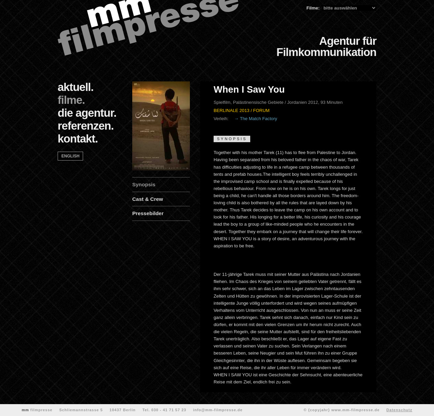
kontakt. (78, 138)
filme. (71, 100)
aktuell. (76, 87)
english (70, 156)
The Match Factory (258, 118)
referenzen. (86, 125)
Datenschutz (399, 410)
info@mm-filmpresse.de (217, 410)
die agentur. (87, 113)
